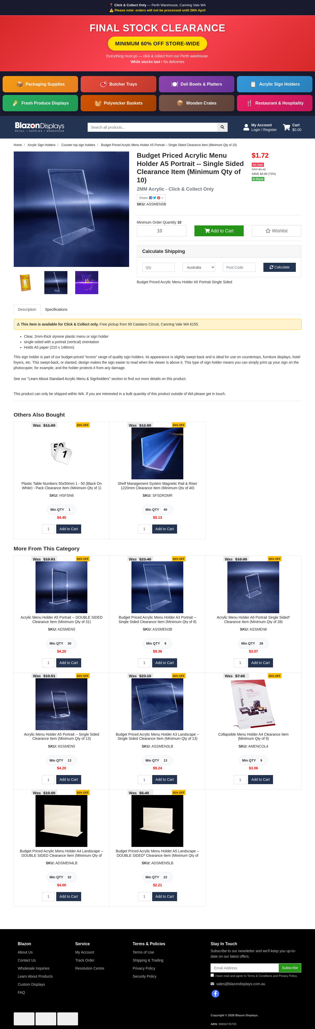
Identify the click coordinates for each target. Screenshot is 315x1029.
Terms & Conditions (259, 975)
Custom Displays (31, 984)
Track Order (84, 960)
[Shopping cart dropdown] (292, 127)
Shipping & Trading (148, 960)
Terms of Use (143, 952)
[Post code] (239, 267)
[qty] (158, 267)
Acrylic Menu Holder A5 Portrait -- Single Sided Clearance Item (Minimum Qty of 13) (61, 736)
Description (27, 309)
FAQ (21, 992)
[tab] (27, 310)
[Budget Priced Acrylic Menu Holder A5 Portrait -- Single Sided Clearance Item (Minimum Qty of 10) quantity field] (162, 231)
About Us (25, 952)
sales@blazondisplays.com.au (240, 984)
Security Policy (145, 976)
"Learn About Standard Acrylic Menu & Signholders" (69, 379)
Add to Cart (219, 230)
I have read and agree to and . (254, 975)
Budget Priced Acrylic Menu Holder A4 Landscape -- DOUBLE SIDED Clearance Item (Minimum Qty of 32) (61, 855)
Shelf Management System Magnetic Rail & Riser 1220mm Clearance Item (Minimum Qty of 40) (157, 485)
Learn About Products (35, 976)
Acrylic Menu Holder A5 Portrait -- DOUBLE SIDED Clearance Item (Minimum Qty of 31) (62, 619)
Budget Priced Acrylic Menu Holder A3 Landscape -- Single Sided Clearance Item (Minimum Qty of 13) (157, 736)
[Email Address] (245, 967)
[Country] (199, 267)
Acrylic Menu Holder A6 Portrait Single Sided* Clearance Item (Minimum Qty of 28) (253, 619)
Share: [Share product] (150, 198)
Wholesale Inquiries (34, 968)
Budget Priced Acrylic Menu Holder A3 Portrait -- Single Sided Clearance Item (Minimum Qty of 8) (157, 619)
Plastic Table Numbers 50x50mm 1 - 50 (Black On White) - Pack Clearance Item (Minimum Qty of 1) (62, 485)
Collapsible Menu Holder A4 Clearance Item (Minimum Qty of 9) (253, 736)
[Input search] (153, 127)
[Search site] (222, 127)
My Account (84, 952)
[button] (260, 127)
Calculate (279, 267)
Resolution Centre (89, 968)
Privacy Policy (144, 968)
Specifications (56, 309)
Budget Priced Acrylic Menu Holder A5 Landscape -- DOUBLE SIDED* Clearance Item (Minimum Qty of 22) (157, 855)
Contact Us (27, 960)
